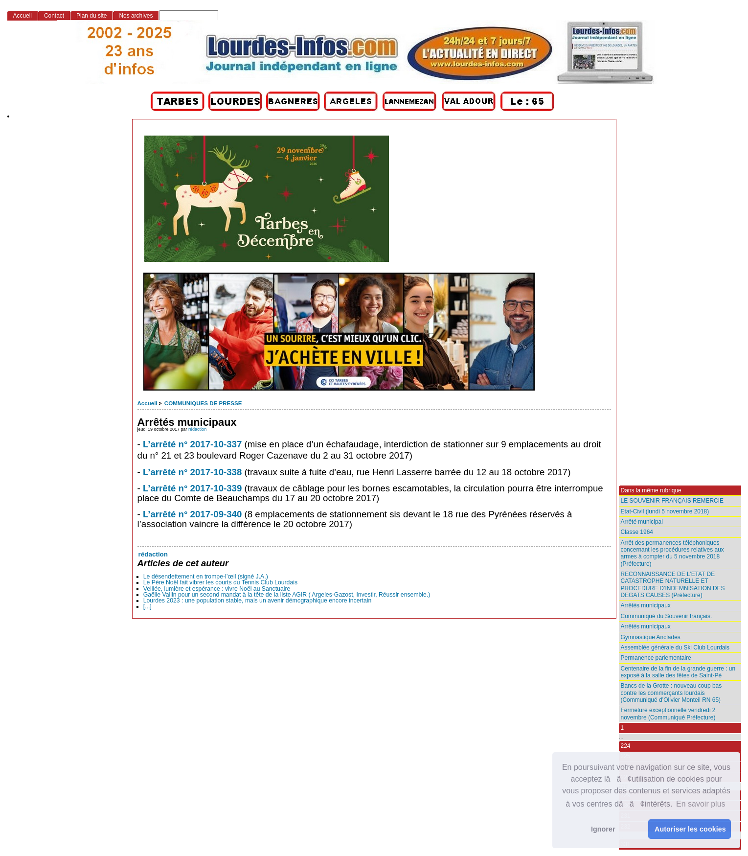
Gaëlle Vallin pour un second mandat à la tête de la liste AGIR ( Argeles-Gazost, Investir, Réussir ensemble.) (287, 594)
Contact (54, 15)
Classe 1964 (637, 532)
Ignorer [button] (603, 829)
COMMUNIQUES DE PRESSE (203, 403)
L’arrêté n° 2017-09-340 (192, 514)
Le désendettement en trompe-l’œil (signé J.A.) (205, 576)
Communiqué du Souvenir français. (666, 616)
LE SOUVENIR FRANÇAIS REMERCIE (672, 500)
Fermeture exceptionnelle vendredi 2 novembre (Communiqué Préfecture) (668, 713)
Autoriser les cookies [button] (690, 829)
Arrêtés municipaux (646, 605)
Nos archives (136, 15)
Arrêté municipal (642, 521)
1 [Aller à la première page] (622, 727)
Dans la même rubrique (651, 490)
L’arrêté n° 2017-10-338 (192, 472)
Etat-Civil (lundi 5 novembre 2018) (665, 511)
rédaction (197, 429)
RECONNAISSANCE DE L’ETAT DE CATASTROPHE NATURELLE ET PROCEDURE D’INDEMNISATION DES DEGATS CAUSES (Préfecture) (673, 585)
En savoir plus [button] (700, 804)
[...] (147, 606)
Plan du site (91, 15)
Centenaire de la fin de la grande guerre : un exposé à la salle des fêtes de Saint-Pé (678, 672)
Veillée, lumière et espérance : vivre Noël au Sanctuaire (217, 588)
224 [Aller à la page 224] (626, 745)
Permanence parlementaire (656, 657)
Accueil (147, 403)
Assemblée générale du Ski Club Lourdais (675, 647)
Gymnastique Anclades (650, 637)
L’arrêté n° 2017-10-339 (192, 488)
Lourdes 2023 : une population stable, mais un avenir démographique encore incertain (257, 600)
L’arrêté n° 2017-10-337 (192, 444)
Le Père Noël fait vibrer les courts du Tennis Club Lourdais (220, 582)
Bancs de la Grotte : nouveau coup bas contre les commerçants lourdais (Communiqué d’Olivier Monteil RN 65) (671, 692)
